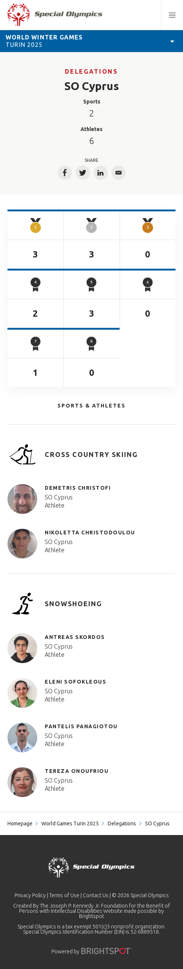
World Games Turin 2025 (70, 823)
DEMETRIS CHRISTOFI (78, 488)
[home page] (54, 15)
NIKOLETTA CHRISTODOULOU (90, 532)
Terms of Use (64, 895)
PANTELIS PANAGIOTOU (81, 726)
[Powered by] (106, 951)
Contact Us (95, 895)
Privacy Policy (30, 895)
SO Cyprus (59, 497)
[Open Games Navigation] (172, 41)
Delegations (91, 71)
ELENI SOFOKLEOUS (75, 682)
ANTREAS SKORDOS (75, 637)
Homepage (19, 823)
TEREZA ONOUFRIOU (76, 771)
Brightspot (91, 916)
